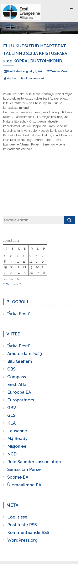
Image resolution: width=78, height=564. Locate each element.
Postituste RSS (22, 524)
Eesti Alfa (17, 384)
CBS (11, 369)
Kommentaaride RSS (28, 532)
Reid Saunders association (34, 461)
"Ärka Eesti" (18, 313)
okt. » (17, 283)
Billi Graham (19, 361)
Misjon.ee (17, 446)
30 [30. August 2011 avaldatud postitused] (12, 278)
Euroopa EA (19, 392)
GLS (11, 415)
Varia (64, 71)
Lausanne (17, 430)
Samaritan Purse (24, 469)
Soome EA (17, 477)
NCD (12, 454)
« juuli (7, 283)
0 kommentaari (34, 78)
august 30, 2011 (33, 71)
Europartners (20, 399)
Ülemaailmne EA (24, 484)
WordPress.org (22, 540)
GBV (11, 407)
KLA (11, 423)
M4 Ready (17, 438)
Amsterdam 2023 (24, 353)
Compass (16, 376)
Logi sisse (17, 517)
